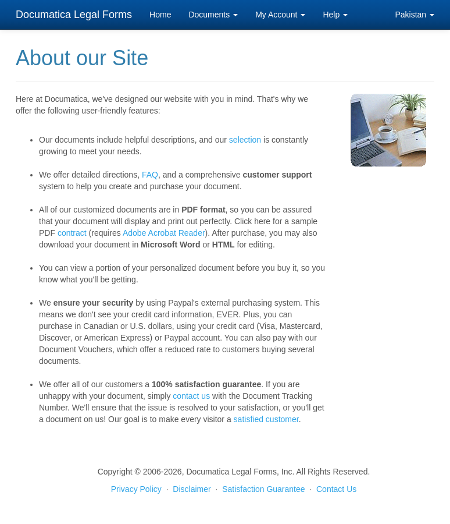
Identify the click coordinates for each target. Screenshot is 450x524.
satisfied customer (266, 419)
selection (245, 139)
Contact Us (336, 489)
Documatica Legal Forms (74, 14)
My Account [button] (280, 14)
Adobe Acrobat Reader (164, 233)
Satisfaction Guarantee (263, 489)
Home (160, 14)
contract (72, 233)
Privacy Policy (136, 489)
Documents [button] (213, 14)
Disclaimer (191, 489)
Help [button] (335, 14)
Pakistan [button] (414, 14)
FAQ (150, 174)
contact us (191, 396)
